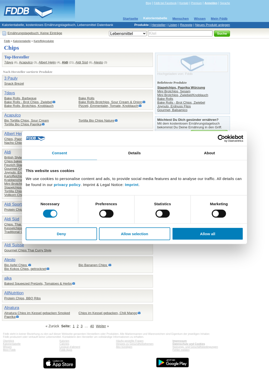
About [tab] (209, 153)
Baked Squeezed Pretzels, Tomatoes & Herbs (38, 283)
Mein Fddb (219, 18)
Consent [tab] (59, 153)
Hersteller (159, 25)
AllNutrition (14, 293)
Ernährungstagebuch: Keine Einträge (35, 33)
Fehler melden (181, 349)
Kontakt (183, 2)
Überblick (8, 340)
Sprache (225, 2)
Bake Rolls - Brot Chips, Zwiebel (28, 102)
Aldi (65, 62)
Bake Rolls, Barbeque (20, 98)
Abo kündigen (124, 346)
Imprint (131, 184)
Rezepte (186, 25)
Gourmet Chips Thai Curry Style (28, 250)
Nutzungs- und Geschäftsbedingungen (195, 346)
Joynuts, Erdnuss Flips (21, 172)
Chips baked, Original (20, 161)
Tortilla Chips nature (19, 191)
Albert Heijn (47, 62)
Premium (196, 2)
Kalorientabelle (155, 18)
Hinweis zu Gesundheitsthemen (135, 343)
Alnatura (11, 308)
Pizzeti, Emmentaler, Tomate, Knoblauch (108, 106)
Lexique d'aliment (70, 346)
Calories (64, 343)
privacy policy (67, 184)
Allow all (207, 233)
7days (8, 62)
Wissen (200, 18)
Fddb (7, 40)
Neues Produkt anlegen (212, 25)
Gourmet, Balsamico (172, 110)
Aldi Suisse (14, 245)
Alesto (98, 62)
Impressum (179, 340)
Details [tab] (134, 153)
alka (8, 278)
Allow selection (134, 233)
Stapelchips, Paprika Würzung (181, 87)
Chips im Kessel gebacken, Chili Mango (107, 313)
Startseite (130, 18)
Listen (173, 25)
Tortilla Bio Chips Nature (96, 120)
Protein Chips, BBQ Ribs (22, 298)
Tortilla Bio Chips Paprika (22, 124)
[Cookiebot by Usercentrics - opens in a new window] (221, 138)
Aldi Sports (14, 204)
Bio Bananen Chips (93, 265)
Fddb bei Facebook (165, 2)
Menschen (180, 18)
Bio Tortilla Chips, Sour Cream (26, 120)
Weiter (101, 326)
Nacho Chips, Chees (19, 143)
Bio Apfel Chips (16, 265)
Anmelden (211, 2)
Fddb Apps (66, 349)
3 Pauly (11, 78)
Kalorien (64, 340)
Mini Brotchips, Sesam (21, 184)
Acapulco (26, 62)
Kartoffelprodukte (44, 40)
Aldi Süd (82, 62)
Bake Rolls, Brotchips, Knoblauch (29, 106)
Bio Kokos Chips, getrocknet (25, 269)
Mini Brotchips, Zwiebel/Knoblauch (182, 95)
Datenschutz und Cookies (188, 343)
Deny (61, 233)
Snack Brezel (14, 83)
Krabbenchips (14, 180)
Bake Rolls (86, 98)
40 (92, 326)
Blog (148, 2)
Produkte (141, 25)
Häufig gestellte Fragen (130, 340)
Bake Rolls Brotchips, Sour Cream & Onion (110, 102)
